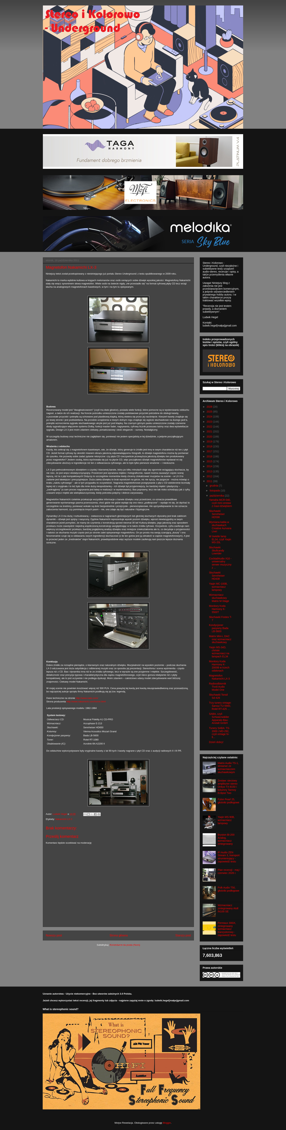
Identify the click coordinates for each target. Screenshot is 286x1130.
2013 (210, 471)
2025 (210, 411)
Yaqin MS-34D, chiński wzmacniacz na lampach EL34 (219, 652)
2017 (210, 451)
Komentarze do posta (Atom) (125, 945)
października (217, 495)
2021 (210, 431)
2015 (210, 461)
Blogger (167, 1122)
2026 (210, 406)
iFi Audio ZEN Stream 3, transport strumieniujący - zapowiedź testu (229, 857)
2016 (210, 456)
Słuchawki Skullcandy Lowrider (216, 550)
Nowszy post (54, 935)
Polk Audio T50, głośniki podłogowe (228, 889)
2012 (210, 476)
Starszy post (183, 935)
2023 (210, 421)
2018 (210, 446)
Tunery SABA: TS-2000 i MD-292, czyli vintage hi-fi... (219, 733)
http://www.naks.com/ (87, 698)
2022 (210, 426)
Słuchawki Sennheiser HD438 (217, 575)
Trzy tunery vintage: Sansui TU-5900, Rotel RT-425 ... (220, 705)
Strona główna (118, 935)
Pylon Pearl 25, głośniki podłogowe (228, 801)
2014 (210, 466)
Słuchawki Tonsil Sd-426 (218, 696)
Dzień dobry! (216, 742)
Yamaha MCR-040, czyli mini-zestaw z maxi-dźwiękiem (220, 502)
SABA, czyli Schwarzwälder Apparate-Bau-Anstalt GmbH (219, 718)
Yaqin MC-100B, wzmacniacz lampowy (218, 586)
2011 (210, 481)
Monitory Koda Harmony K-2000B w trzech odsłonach (219, 666)
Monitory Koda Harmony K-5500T (217, 609)
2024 (210, 416)
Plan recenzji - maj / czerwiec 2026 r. (229, 871)
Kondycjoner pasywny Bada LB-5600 (218, 628)
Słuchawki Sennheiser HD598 (217, 514)
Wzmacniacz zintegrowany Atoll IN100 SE (228, 908)
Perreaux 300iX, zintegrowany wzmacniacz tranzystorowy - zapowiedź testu (227, 929)
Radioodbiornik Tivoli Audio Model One (217, 686)
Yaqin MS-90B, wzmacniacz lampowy (226, 820)
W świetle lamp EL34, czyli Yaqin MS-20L (220, 539)
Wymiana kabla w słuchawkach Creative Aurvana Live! (220, 527)
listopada (215, 490)
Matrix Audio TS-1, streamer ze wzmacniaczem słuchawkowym (228, 768)
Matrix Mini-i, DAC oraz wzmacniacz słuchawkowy (220, 639)
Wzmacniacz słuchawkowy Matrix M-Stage (219, 597)
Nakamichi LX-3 (63, 819)
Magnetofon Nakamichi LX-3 (219, 677)
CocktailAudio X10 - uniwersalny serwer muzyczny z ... (220, 563)
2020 (210, 436)
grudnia (214, 485)
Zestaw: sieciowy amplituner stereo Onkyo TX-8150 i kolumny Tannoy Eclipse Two (227, 786)
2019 (210, 441)
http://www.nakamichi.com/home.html (86, 701)
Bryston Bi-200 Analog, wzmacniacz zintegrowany (226, 839)
